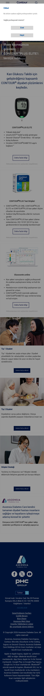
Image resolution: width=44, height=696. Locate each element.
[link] (22, 28)
